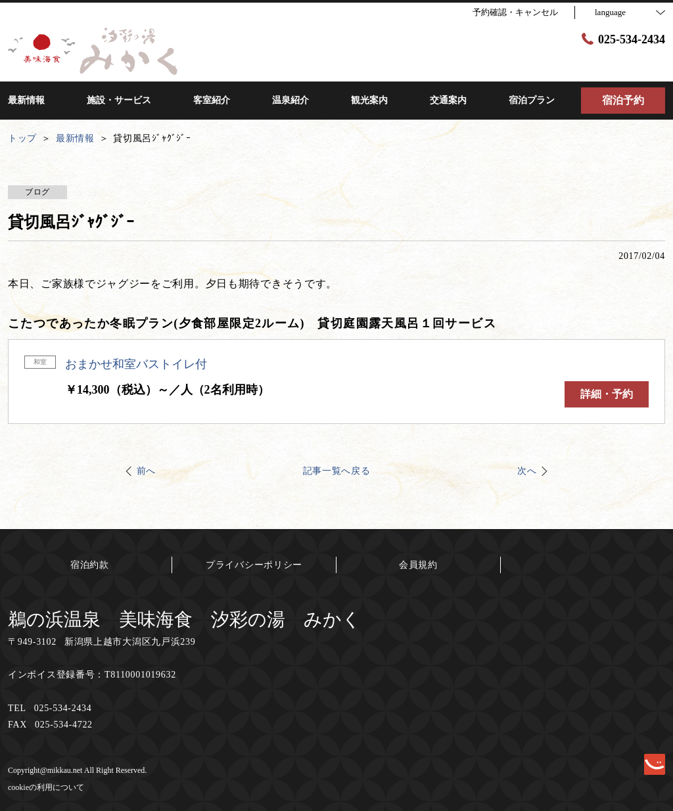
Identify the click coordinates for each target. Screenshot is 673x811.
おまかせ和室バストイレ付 (136, 364)
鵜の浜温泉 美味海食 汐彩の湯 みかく (184, 619)
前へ (146, 471)
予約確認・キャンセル (515, 12)
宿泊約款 (89, 565)
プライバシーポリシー (254, 565)
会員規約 (418, 565)
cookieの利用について (46, 787)
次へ (526, 471)
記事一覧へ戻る (337, 471)
